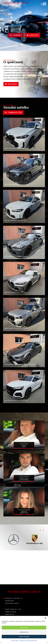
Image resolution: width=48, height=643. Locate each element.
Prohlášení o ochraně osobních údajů (28, 640)
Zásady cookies (15, 640)
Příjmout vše (24, 627)
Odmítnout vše (24, 632)
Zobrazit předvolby (24, 636)
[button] (45, 618)
